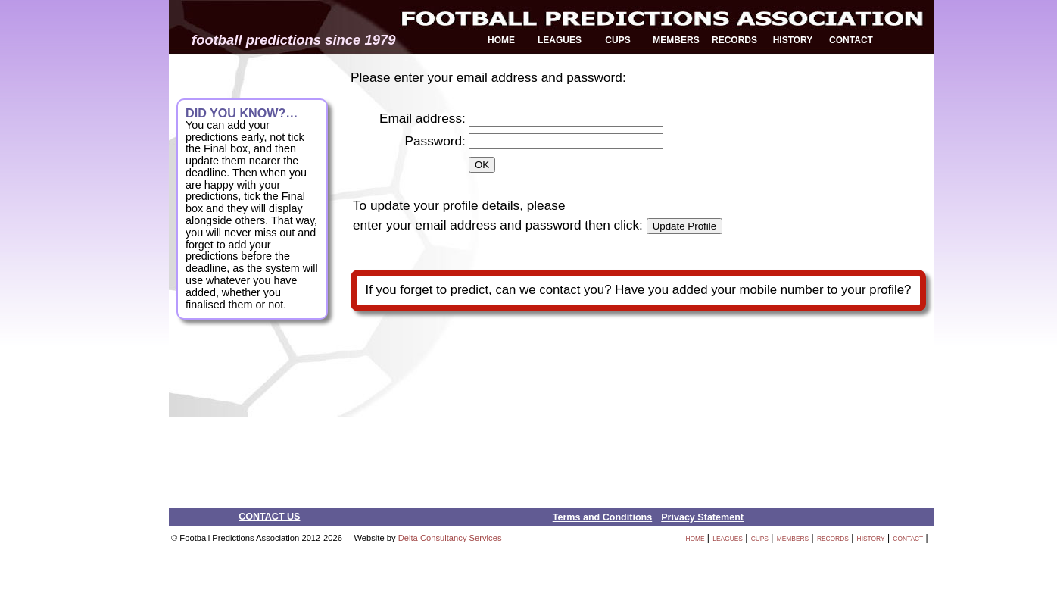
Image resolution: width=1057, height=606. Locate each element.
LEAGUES (560, 40)
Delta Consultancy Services (450, 537)
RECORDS (734, 40)
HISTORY (793, 40)
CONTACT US (269, 516)
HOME (501, 40)
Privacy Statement (702, 517)
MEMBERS (676, 40)
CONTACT (851, 40)
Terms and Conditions (603, 517)
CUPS (617, 40)
